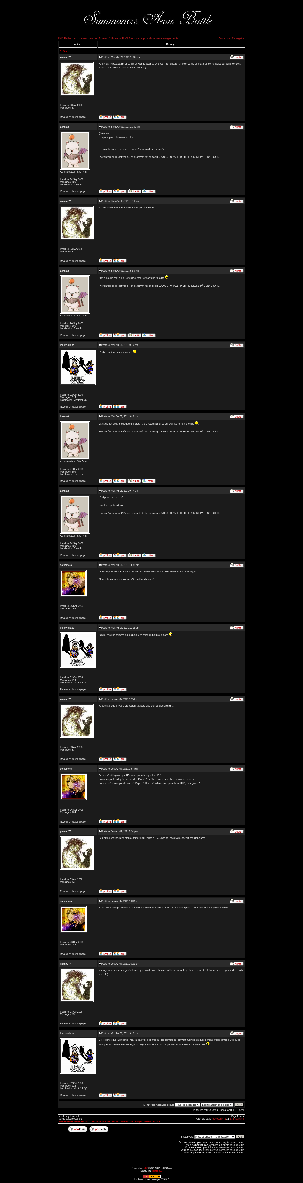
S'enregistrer (238, 38)
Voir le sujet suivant (69, 1116)
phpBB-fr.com (158, 1170)
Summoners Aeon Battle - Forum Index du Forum (89, 1121)
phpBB (145, 1168)
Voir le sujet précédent (70, 1119)
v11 (65, 50)
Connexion (224, 38)
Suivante (239, 1119)
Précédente (217, 1119)
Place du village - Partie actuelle (141, 1121)
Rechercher (70, 38)
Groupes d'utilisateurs (109, 38)
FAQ (60, 38)
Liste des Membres (87, 38)
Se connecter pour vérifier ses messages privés (153, 38)
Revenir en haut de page (73, 117)
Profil (125, 38)
